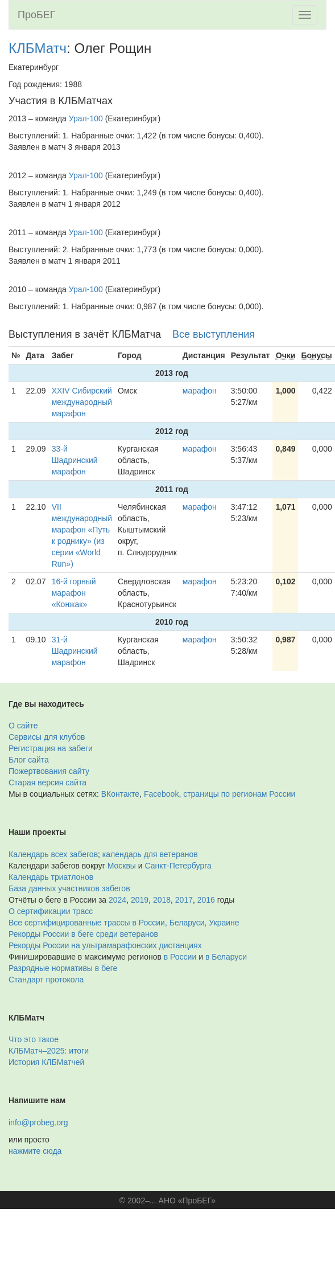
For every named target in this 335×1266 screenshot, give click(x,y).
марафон (200, 390)
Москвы (121, 865)
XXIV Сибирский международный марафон (82, 402)
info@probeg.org (38, 1122)
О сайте (23, 725)
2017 (184, 899)
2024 (117, 899)
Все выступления (213, 334)
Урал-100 (86, 118)
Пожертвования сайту (49, 771)
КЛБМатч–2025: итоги (49, 1050)
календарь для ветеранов (150, 854)
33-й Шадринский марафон (75, 460)
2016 (206, 899)
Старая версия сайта (47, 782)
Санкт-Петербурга (178, 865)
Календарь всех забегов (53, 854)
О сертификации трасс (51, 911)
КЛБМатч (38, 48)
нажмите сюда (35, 1151)
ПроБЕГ (37, 15)
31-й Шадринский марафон (75, 651)
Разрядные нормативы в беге (63, 968)
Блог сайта (29, 759)
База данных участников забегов (69, 888)
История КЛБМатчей (46, 1062)
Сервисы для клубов (47, 736)
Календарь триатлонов (51, 877)
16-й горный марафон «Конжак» (74, 593)
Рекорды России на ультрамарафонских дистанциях (105, 945)
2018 (162, 899)
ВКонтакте (120, 793)
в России (180, 956)
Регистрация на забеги (51, 748)
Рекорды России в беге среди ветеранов (83, 934)
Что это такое (34, 1039)
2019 (139, 899)
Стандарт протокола (46, 979)
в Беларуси (226, 956)
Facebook (161, 793)
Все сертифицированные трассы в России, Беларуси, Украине (124, 922)
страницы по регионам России (239, 793)
